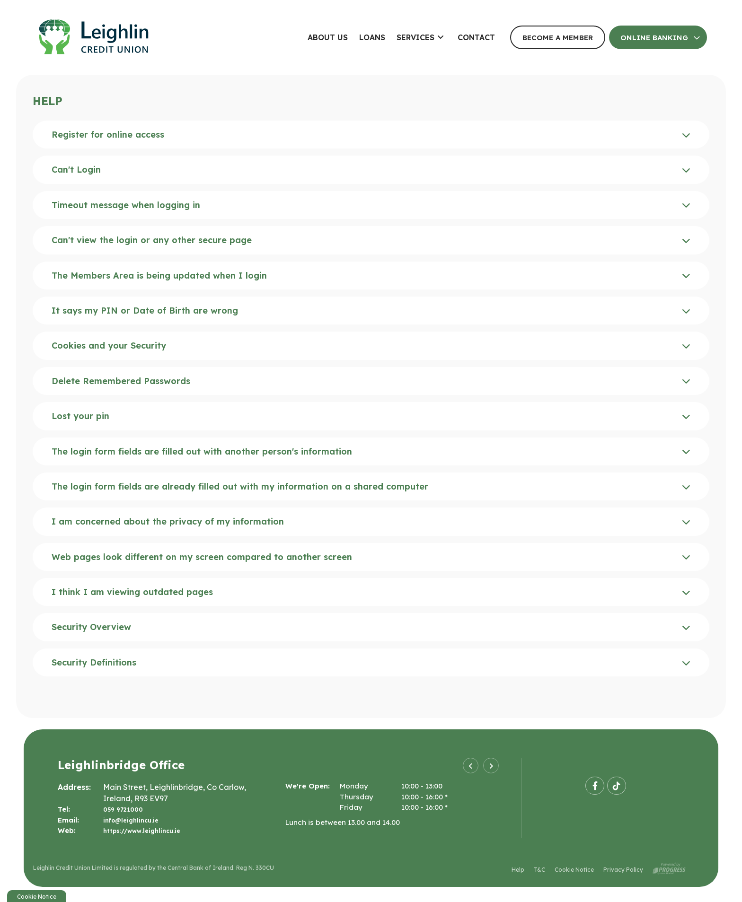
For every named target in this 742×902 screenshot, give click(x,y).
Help (518, 868)
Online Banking (654, 37)
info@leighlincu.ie (134, 819)
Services (415, 37)
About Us (328, 37)
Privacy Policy (623, 868)
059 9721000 (126, 809)
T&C (539, 868)
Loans (372, 37)
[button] (470, 765)
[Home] (153, 37)
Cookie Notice (574, 868)
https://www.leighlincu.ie (148, 830)
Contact (476, 37)
